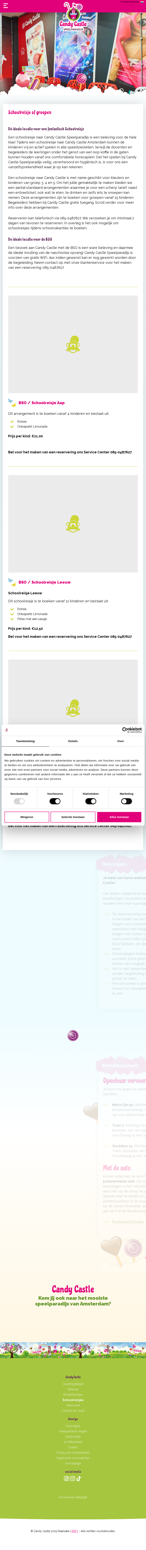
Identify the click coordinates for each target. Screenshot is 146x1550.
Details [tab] (73, 741)
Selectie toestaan (73, 817)
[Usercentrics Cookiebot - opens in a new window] (125, 730)
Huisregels (73, 1426)
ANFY (74, 1531)
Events (73, 1447)
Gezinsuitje (73, 1436)
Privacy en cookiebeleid (73, 1452)
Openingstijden (73, 1384)
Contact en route (73, 1410)
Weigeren (26, 817)
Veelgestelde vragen (73, 1431)
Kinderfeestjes (73, 1394)
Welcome (73, 1405)
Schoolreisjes (73, 1400)
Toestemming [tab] (25, 741)
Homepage (73, 1463)
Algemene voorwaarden (73, 1458)
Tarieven (73, 1389)
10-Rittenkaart (73, 1442)
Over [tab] (120, 741)
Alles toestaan (119, 817)
